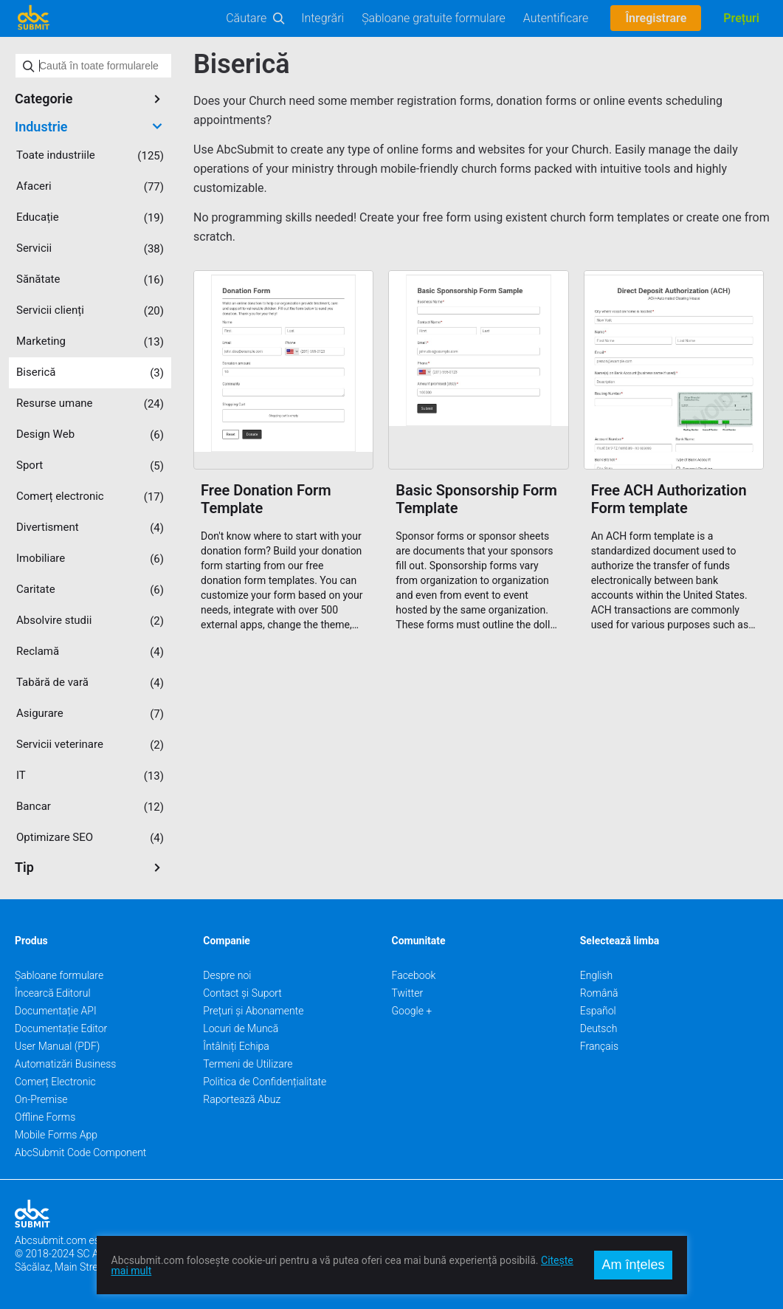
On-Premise (41, 1099)
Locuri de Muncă (240, 1028)
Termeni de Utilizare (247, 1064)
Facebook (414, 975)
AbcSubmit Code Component (80, 1152)
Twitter (408, 993)
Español (598, 1011)
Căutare (246, 18)
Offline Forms (45, 1117)
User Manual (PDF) (57, 1046)
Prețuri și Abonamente (253, 1011)
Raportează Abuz (241, 1099)
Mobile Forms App (56, 1135)
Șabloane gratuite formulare (434, 18)
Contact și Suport (242, 993)
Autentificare (556, 18)
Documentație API (56, 1011)
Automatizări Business (65, 1064)
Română (599, 993)
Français (599, 1046)
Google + (412, 1011)
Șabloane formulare (59, 975)
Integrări (322, 18)
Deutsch (599, 1028)
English (596, 975)
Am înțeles (632, 1264)
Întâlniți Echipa (236, 1046)
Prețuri (741, 18)
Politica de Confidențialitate (264, 1082)
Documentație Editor (61, 1028)
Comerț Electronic (55, 1082)
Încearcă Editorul (53, 993)
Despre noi (227, 975)
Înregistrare (655, 18)
